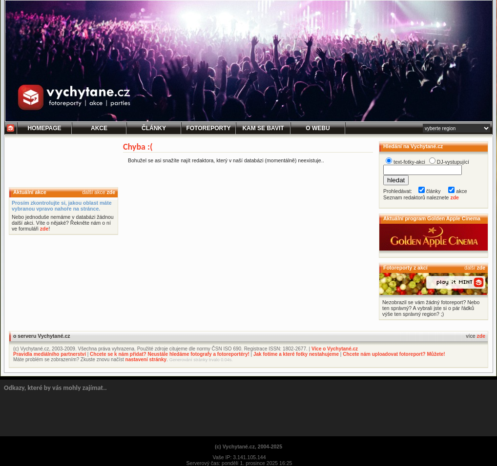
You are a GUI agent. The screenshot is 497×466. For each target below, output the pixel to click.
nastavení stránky (146, 359)
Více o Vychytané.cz (334, 348)
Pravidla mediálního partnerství (49, 354)
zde (110, 192)
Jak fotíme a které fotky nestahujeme (296, 354)
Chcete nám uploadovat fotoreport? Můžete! (394, 354)
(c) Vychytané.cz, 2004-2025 (248, 446)
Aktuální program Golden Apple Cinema (431, 218)
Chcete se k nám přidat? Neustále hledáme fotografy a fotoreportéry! (169, 354)
